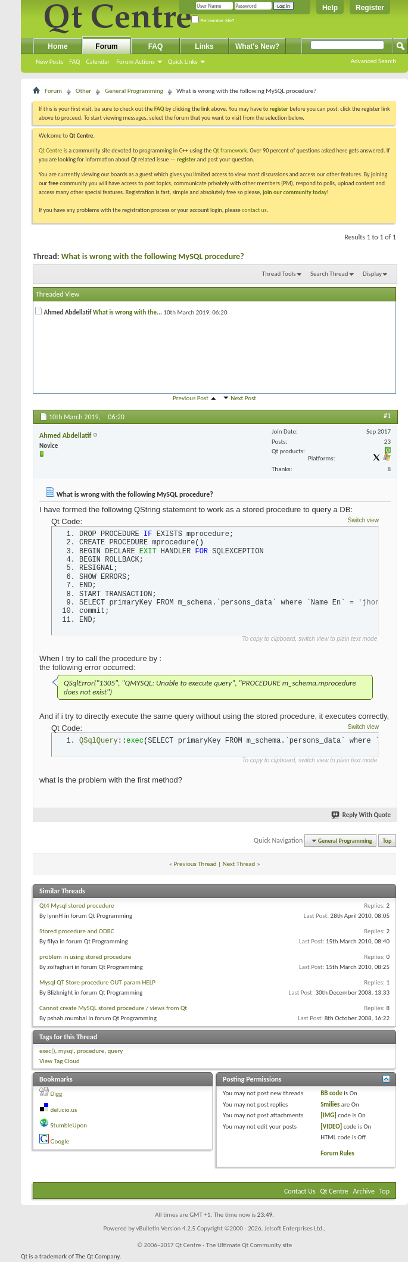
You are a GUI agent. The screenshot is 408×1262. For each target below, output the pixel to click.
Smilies (330, 1104)
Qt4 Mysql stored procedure (76, 905)
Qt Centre (51, 150)
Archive (364, 1191)
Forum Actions (135, 62)
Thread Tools (279, 274)
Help (330, 8)
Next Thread (239, 864)
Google (60, 1141)
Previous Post (190, 398)
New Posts (49, 62)
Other (83, 91)
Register (370, 8)
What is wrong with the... (127, 312)
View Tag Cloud (59, 1061)
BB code (331, 1093)
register (186, 159)
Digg (57, 1094)
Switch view (363, 520)
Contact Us (300, 1191)
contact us (254, 210)
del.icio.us (64, 1110)
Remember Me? (213, 20)
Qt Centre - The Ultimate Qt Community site (233, 1245)
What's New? (257, 46)
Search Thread (329, 274)
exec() (47, 1051)
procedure (90, 1051)
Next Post (243, 398)
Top (387, 841)
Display (372, 274)
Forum (106, 46)
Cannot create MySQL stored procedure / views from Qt (113, 1008)
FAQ (74, 62)
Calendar (98, 62)
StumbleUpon (69, 1125)
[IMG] (328, 1115)
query (115, 1051)
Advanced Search (373, 61)
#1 (387, 416)
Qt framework (230, 150)
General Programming (134, 91)
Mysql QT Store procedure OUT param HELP (97, 982)
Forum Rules (337, 1153)
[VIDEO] (331, 1126)
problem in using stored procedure (85, 957)
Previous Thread (195, 864)
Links (204, 46)
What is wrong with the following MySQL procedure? (152, 256)
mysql (66, 1051)
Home (57, 46)
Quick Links (183, 62)
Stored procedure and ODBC (76, 931)
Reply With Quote (361, 815)
